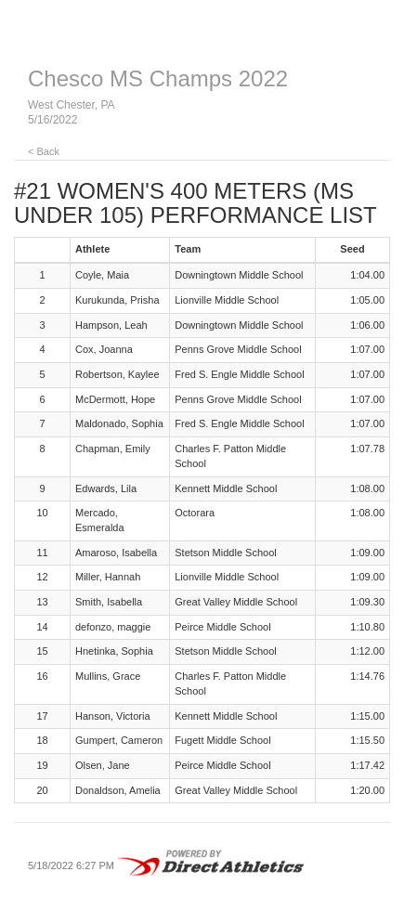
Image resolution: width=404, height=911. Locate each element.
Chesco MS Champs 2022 (158, 78)
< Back (43, 151)
